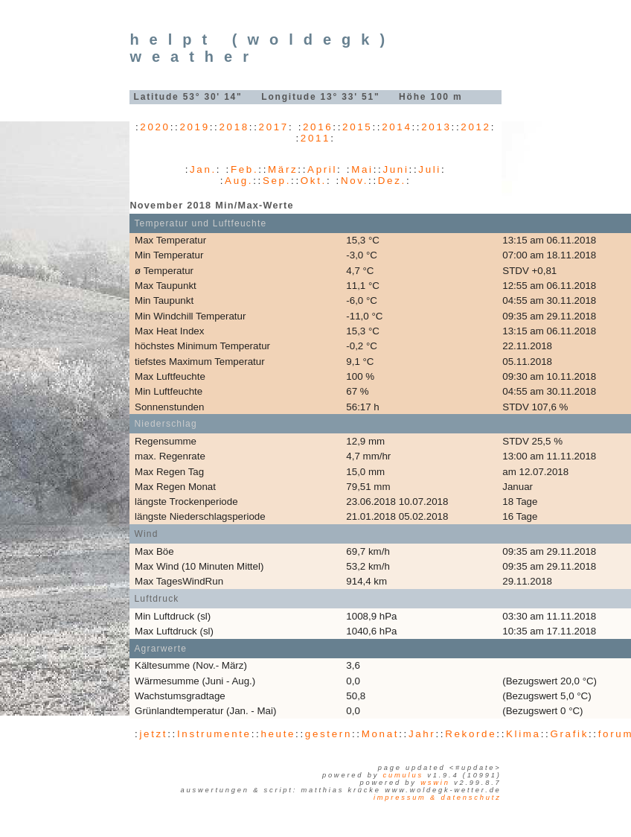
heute (277, 733)
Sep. (277, 180)
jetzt (153, 733)
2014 (396, 127)
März (283, 169)
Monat (380, 733)
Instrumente (214, 733)
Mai (362, 169)
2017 (274, 127)
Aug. (239, 180)
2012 (475, 127)
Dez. (392, 180)
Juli (429, 169)
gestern (328, 733)
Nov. (354, 180)
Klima (523, 733)
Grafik (569, 733)
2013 (436, 127)
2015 (357, 127)
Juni (395, 169)
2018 (234, 127)
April (322, 169)
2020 (155, 127)
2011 (315, 138)
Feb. (244, 169)
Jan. (203, 169)
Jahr (422, 733)
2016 (318, 127)
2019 (194, 127)
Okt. (314, 180)
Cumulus (403, 775)
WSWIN (434, 782)
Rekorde (470, 733)
